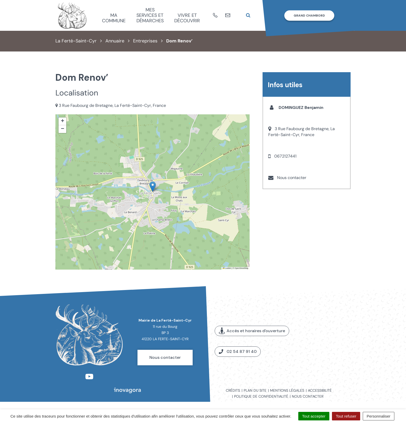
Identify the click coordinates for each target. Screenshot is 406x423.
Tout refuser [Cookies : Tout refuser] (346, 416)
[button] (152, 186)
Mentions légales (287, 390)
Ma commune (114, 18)
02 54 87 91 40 (238, 351)
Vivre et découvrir (187, 18)
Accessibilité (320, 390)
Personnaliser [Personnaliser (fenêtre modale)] (378, 416)
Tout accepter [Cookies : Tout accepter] (313, 416)
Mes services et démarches (150, 15)
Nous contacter (291, 177)
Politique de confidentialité (261, 396)
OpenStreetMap (241, 268)
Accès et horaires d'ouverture (252, 330)
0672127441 (285, 156)
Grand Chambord (309, 15)
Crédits (233, 390)
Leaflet (227, 268)
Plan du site (255, 390)
